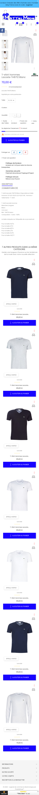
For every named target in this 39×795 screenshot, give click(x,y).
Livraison (14, 123)
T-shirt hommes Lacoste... (19, 314)
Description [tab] (7, 184)
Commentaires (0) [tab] (10, 188)
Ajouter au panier (15, 140)
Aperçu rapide (11, 304)
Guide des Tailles (5, 122)
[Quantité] (11, 115)
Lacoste (19, 309)
